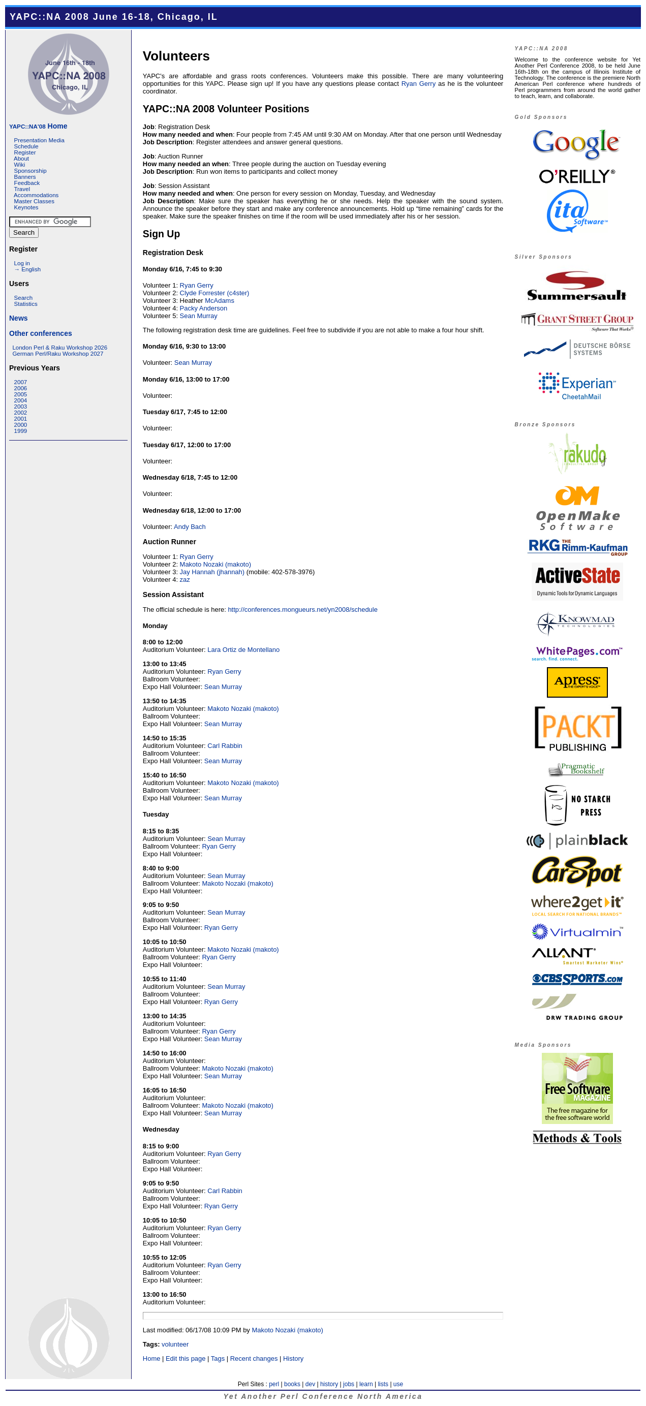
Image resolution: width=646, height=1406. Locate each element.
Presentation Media (39, 140)
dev (310, 1384)
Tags (218, 1358)
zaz (185, 579)
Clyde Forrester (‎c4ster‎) (215, 293)
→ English (27, 269)
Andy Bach (190, 526)
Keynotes (26, 207)
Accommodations (36, 195)
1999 (20, 431)
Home (38, 126)
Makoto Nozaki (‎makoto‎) (215, 564)
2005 (20, 394)
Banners (25, 177)
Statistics (26, 304)
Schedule (26, 146)
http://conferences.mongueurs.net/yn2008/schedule (303, 609)
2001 (20, 419)
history (329, 1384)
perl (274, 1384)
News (18, 318)
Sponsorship (30, 171)
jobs (348, 1384)
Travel (22, 189)
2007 (20, 382)
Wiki (19, 165)
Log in (22, 263)
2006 (20, 388)
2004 (20, 400)
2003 (20, 406)
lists (383, 1384)
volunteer (175, 1344)
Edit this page (186, 1358)
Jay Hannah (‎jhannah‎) (212, 572)
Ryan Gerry (419, 83)
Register (25, 152)
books (292, 1384)
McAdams (219, 300)
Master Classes (34, 201)
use (398, 1384)
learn (366, 1384)
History (293, 1358)
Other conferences (40, 333)
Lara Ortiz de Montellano (243, 649)
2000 (20, 425)
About (21, 158)
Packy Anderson (204, 308)
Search (23, 298)
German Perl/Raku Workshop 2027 (57, 354)
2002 (20, 413)
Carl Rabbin (224, 745)
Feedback (27, 183)
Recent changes (254, 1358)
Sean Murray (199, 316)
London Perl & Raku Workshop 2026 (59, 348)
